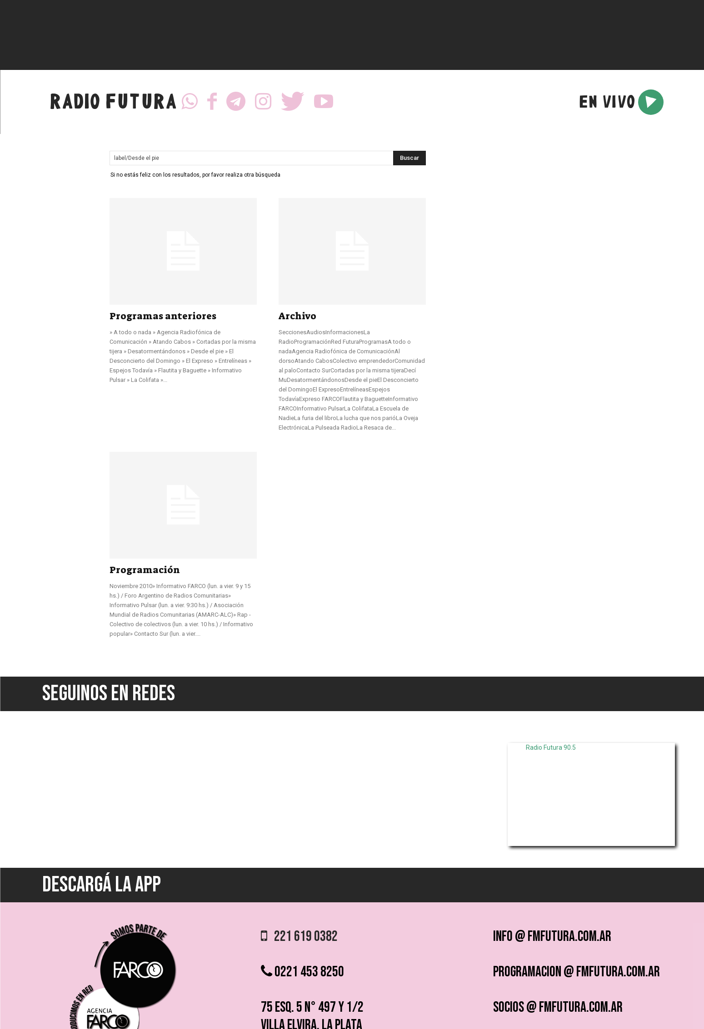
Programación (145, 570)
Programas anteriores (163, 316)
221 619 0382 (299, 936)
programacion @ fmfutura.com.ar (576, 972)
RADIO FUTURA (113, 104)
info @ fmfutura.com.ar (552, 936)
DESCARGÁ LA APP (101, 885)
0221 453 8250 (302, 972)
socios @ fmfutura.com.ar (558, 1007)
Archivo (297, 316)
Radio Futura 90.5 (551, 747)
